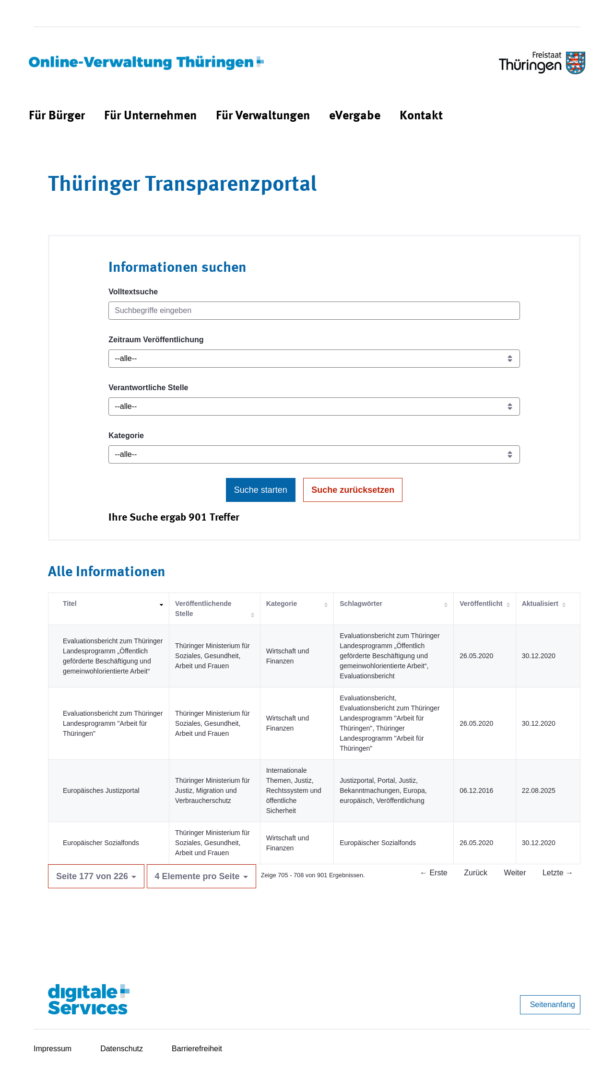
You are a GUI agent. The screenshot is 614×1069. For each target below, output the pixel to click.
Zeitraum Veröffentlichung (155, 340)
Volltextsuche (133, 292)
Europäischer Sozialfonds (101, 843)
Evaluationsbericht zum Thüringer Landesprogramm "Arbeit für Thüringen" (113, 723)
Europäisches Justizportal (101, 790)
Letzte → (558, 873)
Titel (70, 603)
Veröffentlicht (481, 603)
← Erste (434, 873)
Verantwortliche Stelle (148, 387)
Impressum (52, 1049)
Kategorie (126, 435)
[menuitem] (57, 116)
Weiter (515, 873)
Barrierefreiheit (197, 1049)
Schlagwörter (361, 603)
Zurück (475, 873)
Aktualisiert (540, 603)
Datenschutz (121, 1049)
